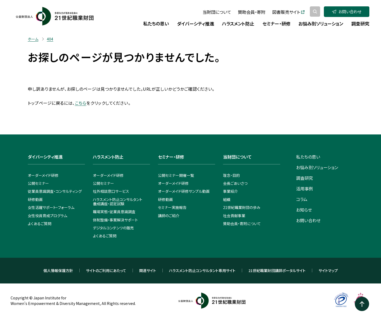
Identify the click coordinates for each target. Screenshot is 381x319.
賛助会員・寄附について (242, 223)
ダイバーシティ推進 (45, 157)
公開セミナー (38, 183)
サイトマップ (328, 270)
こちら (81, 103)
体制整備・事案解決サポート (115, 219)
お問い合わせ (346, 11)
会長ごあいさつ (235, 183)
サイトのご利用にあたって (106, 270)
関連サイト (147, 270)
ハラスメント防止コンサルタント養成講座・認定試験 (117, 201)
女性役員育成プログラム (47, 215)
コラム (301, 199)
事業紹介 (230, 191)
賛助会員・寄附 (251, 12)
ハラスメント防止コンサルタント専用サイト (202, 270)
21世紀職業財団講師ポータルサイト (277, 270)
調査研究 (304, 178)
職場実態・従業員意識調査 (114, 211)
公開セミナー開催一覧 (176, 175)
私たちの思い (308, 157)
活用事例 (304, 188)
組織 (226, 199)
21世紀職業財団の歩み (241, 207)
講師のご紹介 (168, 215)
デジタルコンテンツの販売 (113, 227)
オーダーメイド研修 (43, 175)
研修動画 (35, 199)
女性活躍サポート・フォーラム (51, 207)
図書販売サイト (288, 12)
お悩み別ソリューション (317, 167)
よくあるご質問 (39, 223)
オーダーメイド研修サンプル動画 (184, 191)
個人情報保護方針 (58, 270)
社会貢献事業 (234, 215)
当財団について (217, 12)
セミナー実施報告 (172, 207)
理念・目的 (231, 175)
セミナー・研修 (171, 157)
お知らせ (304, 210)
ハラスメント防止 (108, 157)
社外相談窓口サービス (111, 191)
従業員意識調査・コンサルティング (55, 191)
